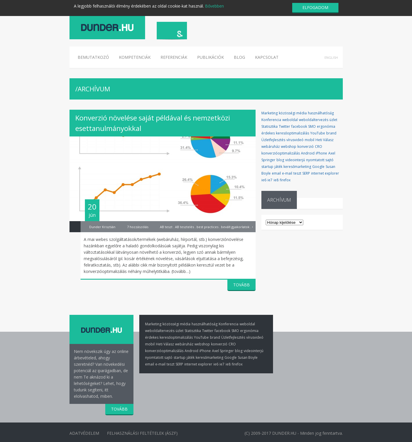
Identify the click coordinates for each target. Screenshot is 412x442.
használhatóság (321, 113)
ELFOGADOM (315, 7)
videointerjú (295, 159)
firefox (285, 179)
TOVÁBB (241, 284)
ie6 (263, 179)
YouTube (317, 133)
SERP (306, 173)
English (331, 57)
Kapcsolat (267, 57)
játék (278, 166)
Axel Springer (223, 350)
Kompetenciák (135, 57)
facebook (299, 126)
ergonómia (326, 126)
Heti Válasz (324, 139)
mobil (309, 139)
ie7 (269, 179)
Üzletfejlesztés (273, 139)
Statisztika (269, 126)
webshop (288, 146)
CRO (318, 146)
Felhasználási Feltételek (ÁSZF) (143, 433)
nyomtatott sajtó (319, 159)
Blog (239, 57)
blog (280, 159)
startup (267, 166)
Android (308, 153)
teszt (297, 173)
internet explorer (325, 173)
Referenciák (173, 57)
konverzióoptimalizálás (280, 153)
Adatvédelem (84, 433)
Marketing (269, 113)
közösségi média (293, 113)
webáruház (270, 146)
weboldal (290, 119)
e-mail (287, 173)
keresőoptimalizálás (292, 133)
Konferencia (271, 119)
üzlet (333, 119)
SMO (312, 126)
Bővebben (214, 6)
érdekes (268, 133)
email (276, 173)
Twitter (284, 126)
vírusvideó (295, 139)
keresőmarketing (297, 166)
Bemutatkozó (93, 57)
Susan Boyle (248, 357)
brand (331, 133)
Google (318, 166)
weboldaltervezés (313, 119)
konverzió (305, 146)
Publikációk (210, 57)
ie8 (276, 179)
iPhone (321, 153)
